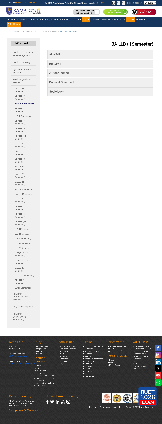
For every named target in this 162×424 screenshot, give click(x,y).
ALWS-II (54, 54)
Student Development (118, 346)
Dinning (87, 356)
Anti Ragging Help (141, 346)
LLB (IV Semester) (23, 243)
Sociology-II (57, 91)
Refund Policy (65, 361)
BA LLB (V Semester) (24, 189)
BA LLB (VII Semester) (20, 200)
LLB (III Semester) (23, 229)
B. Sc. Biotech (40, 370)
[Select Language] (150, 3)
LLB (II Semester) (23, 116)
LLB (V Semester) (23, 238)
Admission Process (67, 346)
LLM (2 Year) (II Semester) (21, 262)
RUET (61, 354)
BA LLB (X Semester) (24, 275)
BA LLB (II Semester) (24, 103)
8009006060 (33, 2)
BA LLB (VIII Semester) (20, 153)
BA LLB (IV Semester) (20, 168)
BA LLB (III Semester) (20, 183)
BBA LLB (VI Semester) (20, 130)
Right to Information (142, 351)
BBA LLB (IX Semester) (20, 97)
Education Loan (66, 358)
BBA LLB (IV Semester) (20, 122)
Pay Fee (131, 19)
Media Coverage (115, 365)
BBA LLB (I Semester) (20, 282)
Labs (85, 373)
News (111, 360)
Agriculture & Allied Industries (22, 71)
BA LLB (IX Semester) (20, 90)
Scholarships (64, 356)
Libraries (87, 371)
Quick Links (14, 24)
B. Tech (37, 365)
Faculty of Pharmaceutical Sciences (20, 296)
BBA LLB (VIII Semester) (20, 137)
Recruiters (113, 348)
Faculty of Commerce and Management (23, 54)
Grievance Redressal (142, 348)
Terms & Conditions (108, 407)
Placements (66, 19)
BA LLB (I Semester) (24, 194)
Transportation (90, 376)
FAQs (61, 363)
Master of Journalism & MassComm (44, 384)
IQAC (86, 19)
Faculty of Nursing (21, 62)
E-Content (26, 31)
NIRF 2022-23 (139, 368)
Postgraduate (40, 348)
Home (16, 31)
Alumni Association (141, 356)
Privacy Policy (125, 407)
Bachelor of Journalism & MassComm (44, 378)
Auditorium (88, 363)
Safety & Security (91, 351)
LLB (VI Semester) (23, 248)
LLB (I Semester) (22, 233)
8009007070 (20, 2)
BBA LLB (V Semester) (20, 215)
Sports (86, 368)
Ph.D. (78, 19)
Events (111, 362)
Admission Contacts (67, 348)
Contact (140, 19)
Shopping (87, 366)
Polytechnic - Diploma (23, 306)
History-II (55, 63)
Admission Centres (67, 351)
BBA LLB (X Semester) (20, 160)
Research (95, 19)
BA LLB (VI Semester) (20, 145)
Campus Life (51, 19)
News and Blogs (140, 366)
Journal (136, 363)
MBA (36, 368)
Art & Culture (89, 361)
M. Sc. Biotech (40, 373)
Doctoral (38, 351)
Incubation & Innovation (113, 19)
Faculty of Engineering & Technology (19, 316)
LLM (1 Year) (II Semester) (21, 254)
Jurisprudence (59, 72)
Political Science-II (61, 82)
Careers (137, 358)
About (11, 19)
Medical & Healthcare (93, 358)
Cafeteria (87, 354)
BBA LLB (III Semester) (20, 208)
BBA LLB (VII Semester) (20, 223)
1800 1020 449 (14, 348)
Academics (23, 19)
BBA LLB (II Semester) (20, 110)
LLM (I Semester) (23, 287)
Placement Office (116, 351)
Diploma (38, 354)
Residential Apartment (93, 347)
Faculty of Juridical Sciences (45, 31)
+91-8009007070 (19, 406)
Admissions (37, 19)
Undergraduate (41, 346)
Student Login (139, 354)
